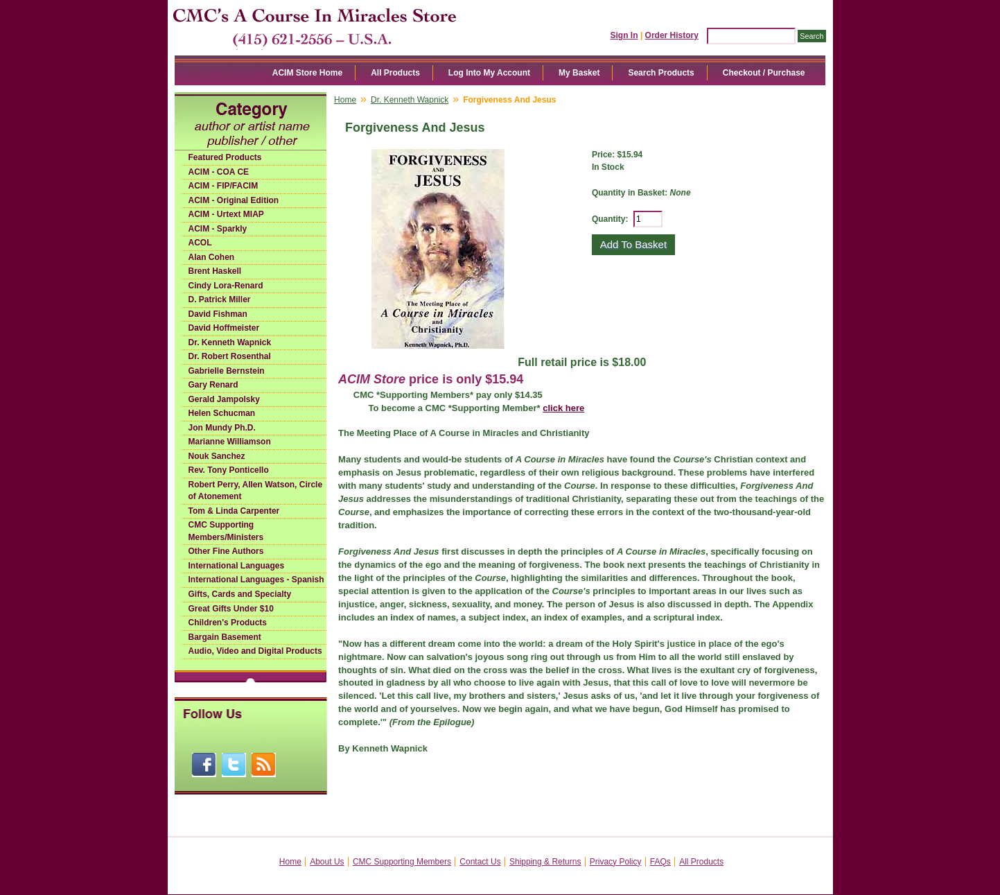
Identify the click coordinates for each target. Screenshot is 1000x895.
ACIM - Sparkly (217, 229)
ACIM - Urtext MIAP (226, 214)
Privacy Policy (616, 862)
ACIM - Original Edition (233, 200)
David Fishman (217, 314)
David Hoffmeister (224, 328)
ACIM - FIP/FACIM (223, 186)
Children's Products (227, 622)
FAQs (660, 862)
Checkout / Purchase (764, 73)
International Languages (236, 566)
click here (563, 408)
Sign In (624, 35)
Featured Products (225, 157)
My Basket (579, 73)
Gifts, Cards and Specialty (240, 594)
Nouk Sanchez (216, 456)
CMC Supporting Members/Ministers (226, 531)
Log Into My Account (489, 73)
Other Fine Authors (226, 551)
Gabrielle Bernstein (226, 371)
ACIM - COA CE (218, 172)
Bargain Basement (224, 637)
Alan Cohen (211, 257)
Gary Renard (213, 385)
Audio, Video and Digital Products (255, 651)
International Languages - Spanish (256, 579)
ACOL (200, 242)
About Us (327, 862)
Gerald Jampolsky (224, 399)
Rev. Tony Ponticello (228, 470)
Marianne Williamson (229, 441)
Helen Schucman (222, 413)
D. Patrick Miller (219, 299)
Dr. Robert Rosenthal (229, 356)
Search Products (661, 73)
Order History (672, 35)
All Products (395, 73)
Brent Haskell (215, 271)
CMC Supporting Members (402, 862)
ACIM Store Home (307, 73)
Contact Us (479, 862)
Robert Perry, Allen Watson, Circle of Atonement (255, 491)
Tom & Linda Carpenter (234, 511)
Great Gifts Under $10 (231, 609)
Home (345, 100)
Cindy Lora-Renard (225, 285)
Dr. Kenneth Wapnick (230, 342)
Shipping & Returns (545, 862)
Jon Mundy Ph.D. (222, 428)
